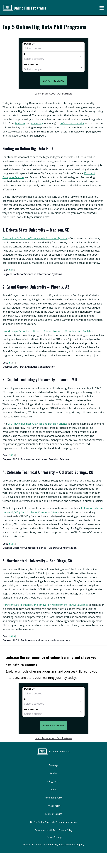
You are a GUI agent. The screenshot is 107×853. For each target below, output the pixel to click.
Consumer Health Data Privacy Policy (53, 830)
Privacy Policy (53, 805)
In (25, 54)
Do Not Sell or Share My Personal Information (53, 822)
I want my (29, 43)
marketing (37, 123)
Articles (53, 773)
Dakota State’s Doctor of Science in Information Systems (34, 238)
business (20, 123)
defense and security (72, 123)
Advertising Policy (53, 797)
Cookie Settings (54, 837)
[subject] (53, 67)
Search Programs (53, 80)
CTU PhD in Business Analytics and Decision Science (37, 423)
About (54, 789)
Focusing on (31, 64)
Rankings (53, 765)
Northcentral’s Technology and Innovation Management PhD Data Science (45, 604)
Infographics (53, 781)
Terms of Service (53, 813)
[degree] (53, 46)
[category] (53, 57)
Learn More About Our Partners (53, 93)
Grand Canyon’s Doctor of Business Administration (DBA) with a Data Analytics (47, 331)
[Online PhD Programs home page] (7, 8)
